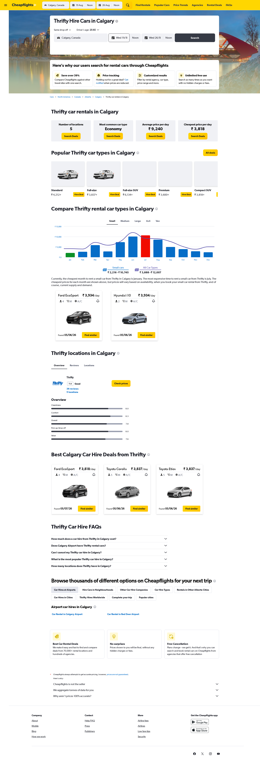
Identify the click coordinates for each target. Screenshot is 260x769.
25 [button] (92, 100)
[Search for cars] (5, 29)
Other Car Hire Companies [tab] (135, 589)
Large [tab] (139, 221)
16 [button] (76, 92)
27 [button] (108, 100)
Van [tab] (159, 221)
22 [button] (124, 92)
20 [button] (108, 92)
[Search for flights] (5, 15)
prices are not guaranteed (118, 674)
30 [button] (76, 108)
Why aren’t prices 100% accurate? (137, 696)
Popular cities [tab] (147, 597)
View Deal (80, 194)
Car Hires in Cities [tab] (64, 597)
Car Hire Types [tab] (163, 589)
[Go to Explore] (5, 36)
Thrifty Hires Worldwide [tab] (93, 597)
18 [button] (92, 92)
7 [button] (116, 76)
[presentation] (118, 21)
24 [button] (84, 100)
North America (65, 97)
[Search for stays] (5, 22)
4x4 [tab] (149, 221)
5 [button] (100, 76)
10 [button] (84, 84)
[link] (72, 136)
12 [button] (100, 84)
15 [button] (124, 84)
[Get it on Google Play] (203, 722)
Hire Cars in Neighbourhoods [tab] (99, 589)
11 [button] (93, 84)
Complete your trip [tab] (123, 597)
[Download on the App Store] (203, 730)
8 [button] (124, 76)
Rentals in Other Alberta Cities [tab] (194, 589)
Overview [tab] (60, 365)
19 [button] (100, 92)
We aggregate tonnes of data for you (137, 690)
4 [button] (93, 76)
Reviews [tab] (75, 365)
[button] (5, 5)
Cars (53, 97)
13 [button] (108, 84)
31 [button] (84, 108)
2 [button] (77, 76)
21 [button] (116, 92)
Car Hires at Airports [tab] (66, 589)
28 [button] (116, 100)
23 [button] (76, 100)
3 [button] (85, 76)
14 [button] (116, 84)
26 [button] (100, 100)
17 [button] (84, 92)
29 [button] (124, 100)
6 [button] (108, 76)
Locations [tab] (90, 365)
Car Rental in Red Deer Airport (124, 614)
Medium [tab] (126, 221)
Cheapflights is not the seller (137, 684)
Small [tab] (114, 221)
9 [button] (77, 84)
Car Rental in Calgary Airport (68, 614)
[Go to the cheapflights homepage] (24, 5)
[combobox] (64, 29)
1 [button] (124, 68)
